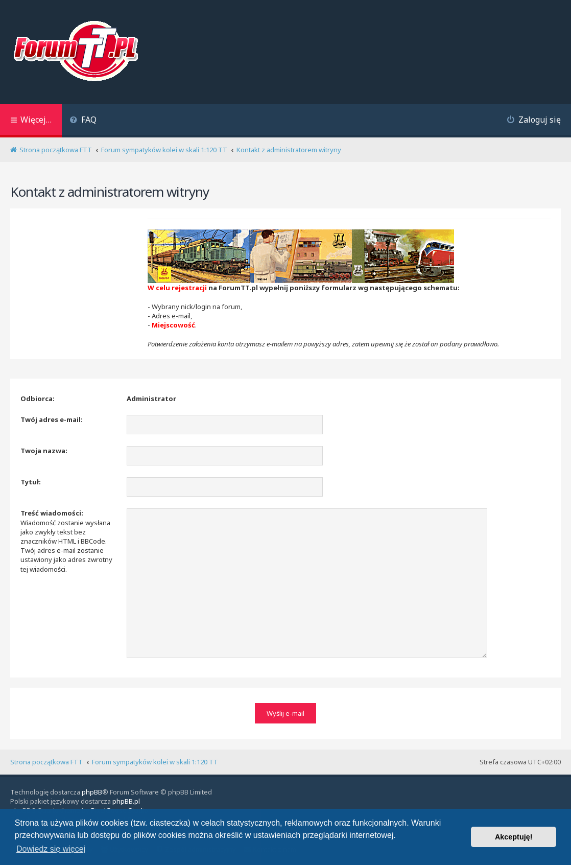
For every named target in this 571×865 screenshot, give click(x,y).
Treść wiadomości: (51, 513)
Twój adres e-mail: (51, 419)
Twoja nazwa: (43, 450)
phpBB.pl (126, 801)
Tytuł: (30, 481)
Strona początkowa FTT (46, 761)
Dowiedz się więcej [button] (50, 849)
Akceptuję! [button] (514, 837)
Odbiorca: (37, 398)
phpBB (92, 792)
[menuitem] (83, 120)
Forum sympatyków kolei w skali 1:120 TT (155, 761)
